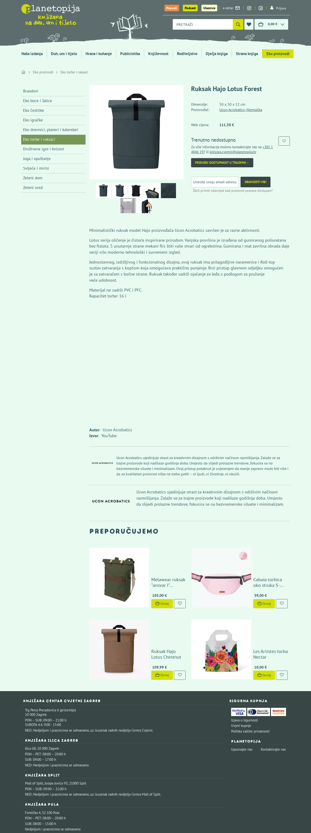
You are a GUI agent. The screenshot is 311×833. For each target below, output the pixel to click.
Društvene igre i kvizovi (43, 149)
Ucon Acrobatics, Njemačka (240, 109)
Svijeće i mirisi (36, 168)
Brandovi (30, 91)
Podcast (190, 8)
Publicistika (130, 53)
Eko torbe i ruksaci (74, 72)
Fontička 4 (33, 758)
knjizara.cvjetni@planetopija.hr (233, 152)
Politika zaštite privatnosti (250, 676)
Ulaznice (209, 8)
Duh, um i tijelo (64, 53)
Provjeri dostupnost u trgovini (222, 162)
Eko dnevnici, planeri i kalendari (50, 129)
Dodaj (137, 576)
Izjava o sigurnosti (244, 665)
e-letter (231, 8)
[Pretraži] (238, 24)
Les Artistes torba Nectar (252, 602)
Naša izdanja (32, 53)
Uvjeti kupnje (241, 671)
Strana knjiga (247, 53)
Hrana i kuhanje (99, 53)
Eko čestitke (33, 110)
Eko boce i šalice (37, 100)
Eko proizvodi (278, 53)
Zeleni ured (33, 187)
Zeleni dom (32, 177)
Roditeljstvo (187, 53)
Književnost (158, 53)
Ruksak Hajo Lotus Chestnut (154, 602)
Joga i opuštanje (37, 158)
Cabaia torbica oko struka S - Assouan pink (256, 555)
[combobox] (203, 24)
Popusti (171, 8)
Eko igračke (33, 120)
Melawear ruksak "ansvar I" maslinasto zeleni (152, 555)
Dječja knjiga (217, 53)
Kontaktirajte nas (273, 694)
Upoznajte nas (241, 694)
